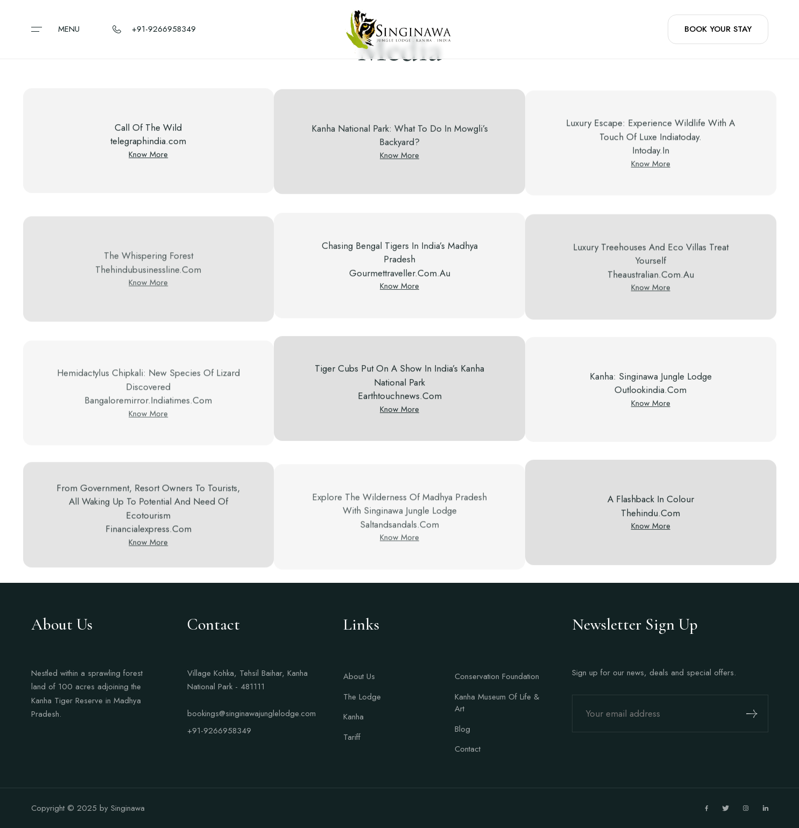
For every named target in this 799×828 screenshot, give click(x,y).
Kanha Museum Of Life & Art (497, 703)
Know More (148, 156)
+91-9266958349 (219, 731)
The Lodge (362, 697)
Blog (462, 729)
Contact (467, 749)
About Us (359, 676)
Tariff (351, 737)
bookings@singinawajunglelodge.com (249, 713)
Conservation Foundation (497, 676)
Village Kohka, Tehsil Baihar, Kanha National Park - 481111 (247, 680)
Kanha (353, 717)
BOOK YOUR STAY (718, 29)
